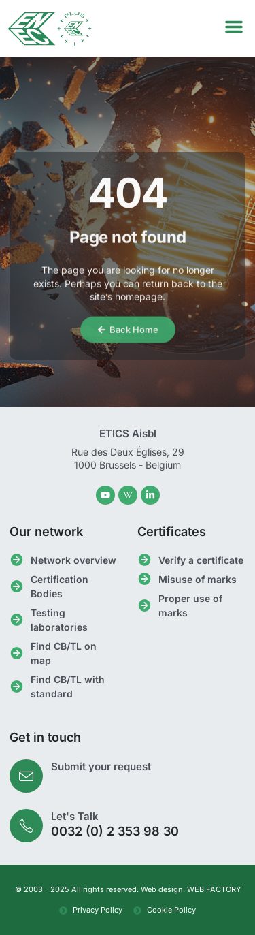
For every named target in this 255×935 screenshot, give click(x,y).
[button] (234, 26)
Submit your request (101, 766)
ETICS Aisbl (127, 433)
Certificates (171, 531)
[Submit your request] (26, 776)
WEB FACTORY (214, 889)
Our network (46, 531)
